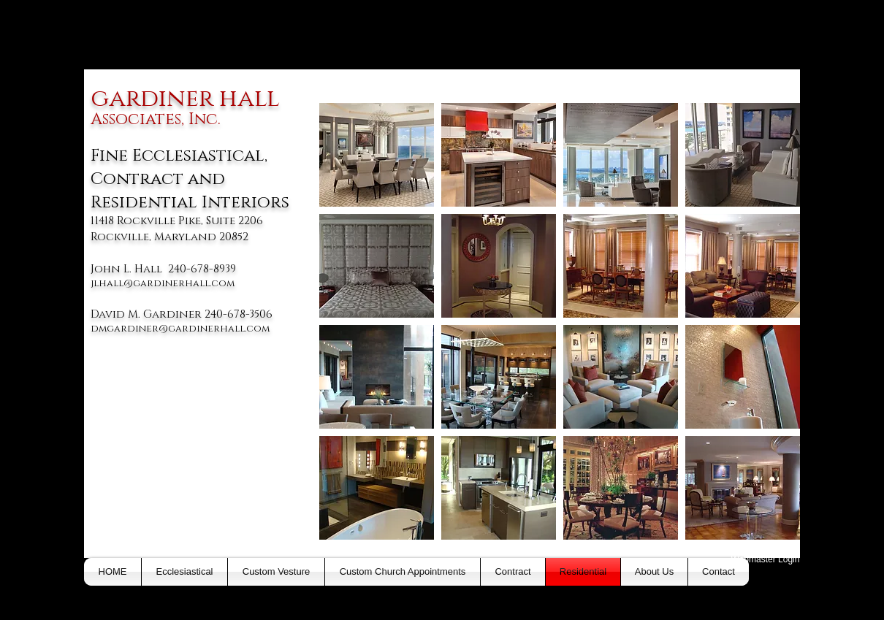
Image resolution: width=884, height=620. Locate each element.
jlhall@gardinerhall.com (163, 283)
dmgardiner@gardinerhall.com (180, 328)
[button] (376, 155)
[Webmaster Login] (765, 559)
